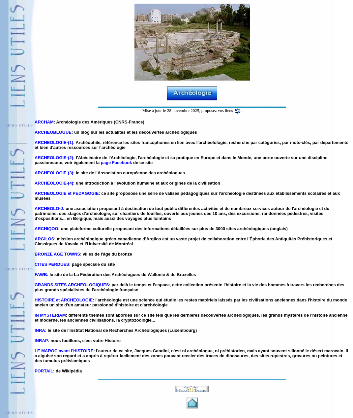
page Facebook (116, 162)
